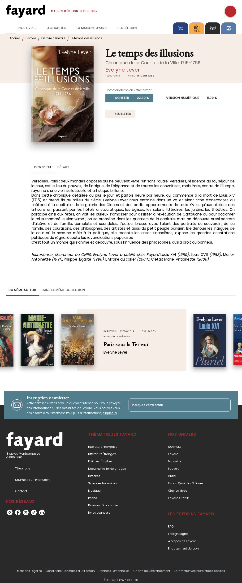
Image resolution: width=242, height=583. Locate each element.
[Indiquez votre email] (174, 404)
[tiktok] (34, 512)
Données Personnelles (114, 571)
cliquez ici (110, 413)
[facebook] (18, 512)
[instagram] (10, 512)
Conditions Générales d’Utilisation (70, 571)
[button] (141, 76)
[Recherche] (230, 11)
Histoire (31, 38)
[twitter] (26, 512)
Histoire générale (53, 38)
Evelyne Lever (122, 69)
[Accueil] (25, 11)
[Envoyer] (225, 405)
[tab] (11, 28)
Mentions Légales (29, 571)
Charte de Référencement (151, 571)
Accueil (14, 38)
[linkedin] (42, 512)
